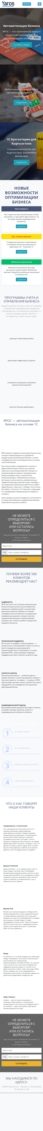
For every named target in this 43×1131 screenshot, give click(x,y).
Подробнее (21, 102)
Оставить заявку (21, 45)
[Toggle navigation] (39, 4)
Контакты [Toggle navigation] (27, 4)
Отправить (21, 559)
